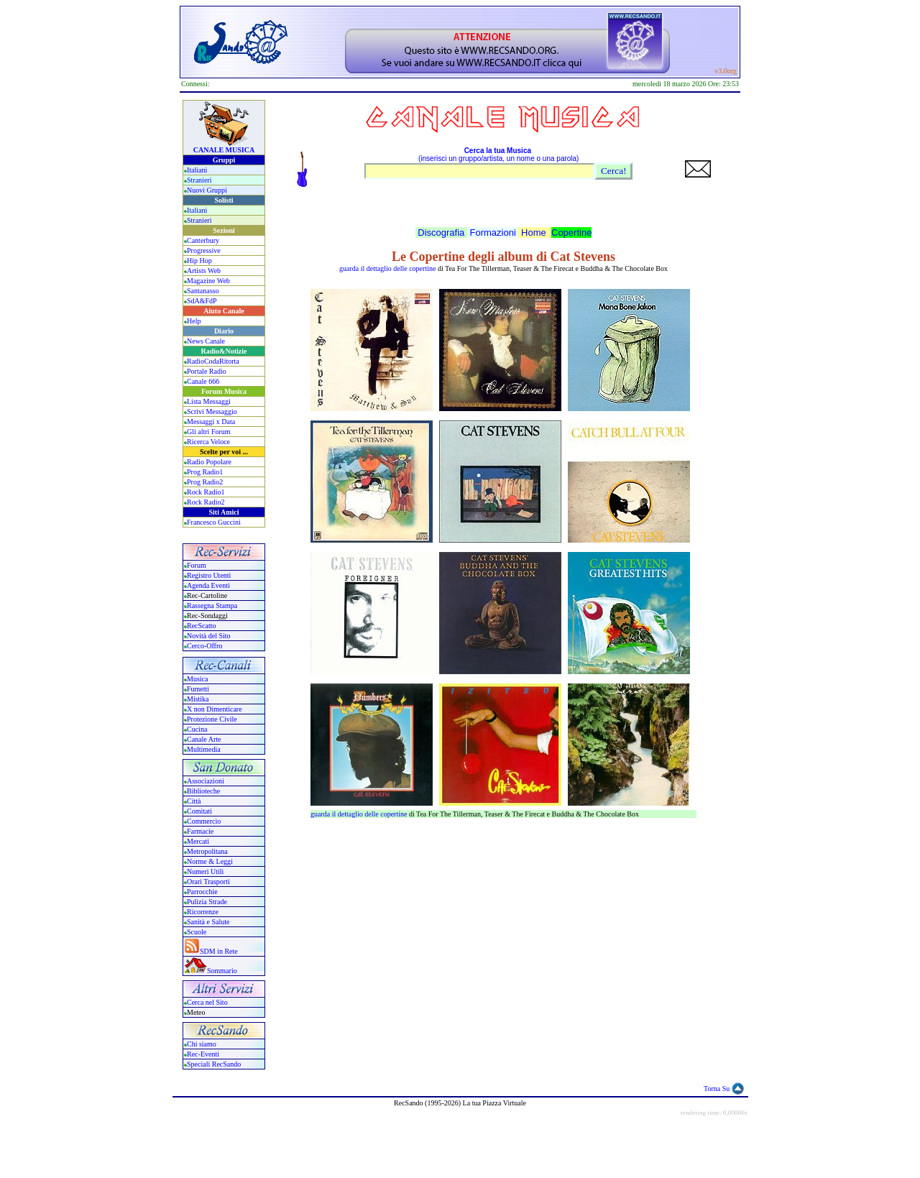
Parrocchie (202, 892)
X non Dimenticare (214, 709)
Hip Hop (199, 260)
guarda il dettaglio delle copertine (387, 268)
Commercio (204, 821)
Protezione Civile (212, 719)
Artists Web (204, 271)
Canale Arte (204, 739)
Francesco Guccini (214, 522)
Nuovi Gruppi (207, 190)
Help (194, 321)
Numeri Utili (206, 871)
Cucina (197, 729)
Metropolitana (207, 851)
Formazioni (493, 232)
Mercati (198, 841)
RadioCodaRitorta (213, 361)
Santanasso (202, 291)
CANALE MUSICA (223, 150)
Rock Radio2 (206, 502)
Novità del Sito (209, 636)
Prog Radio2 (205, 482)
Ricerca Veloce (208, 442)
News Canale (206, 341)
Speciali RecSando (214, 1064)
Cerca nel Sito (207, 1002)
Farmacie (200, 831)
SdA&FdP (202, 301)
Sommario (222, 971)
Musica (197, 679)
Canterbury (203, 240)
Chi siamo (201, 1044)
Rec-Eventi (203, 1054)
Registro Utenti (209, 575)
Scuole (196, 932)
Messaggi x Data (211, 421)
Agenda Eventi (208, 585)
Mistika (198, 699)
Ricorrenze (202, 912)
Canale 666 (203, 381)
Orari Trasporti (208, 881)
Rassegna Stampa (212, 605)
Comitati (199, 811)
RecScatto (201, 626)
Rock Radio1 (206, 492)
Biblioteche (203, 791)
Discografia (441, 232)
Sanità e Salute (208, 922)
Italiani (197, 170)
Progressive (204, 250)
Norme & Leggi (210, 861)
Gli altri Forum (209, 432)
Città (194, 801)
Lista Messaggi (209, 401)
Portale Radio (206, 371)
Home (533, 232)
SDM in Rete (219, 951)
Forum (196, 565)
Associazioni (205, 781)
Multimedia (204, 749)
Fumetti (198, 689)
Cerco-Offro (204, 646)
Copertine (571, 232)
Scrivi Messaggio (212, 411)
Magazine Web (208, 281)
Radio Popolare (209, 462)
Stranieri (199, 180)
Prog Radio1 (205, 472)
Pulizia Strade (207, 902)
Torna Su (717, 1088)
